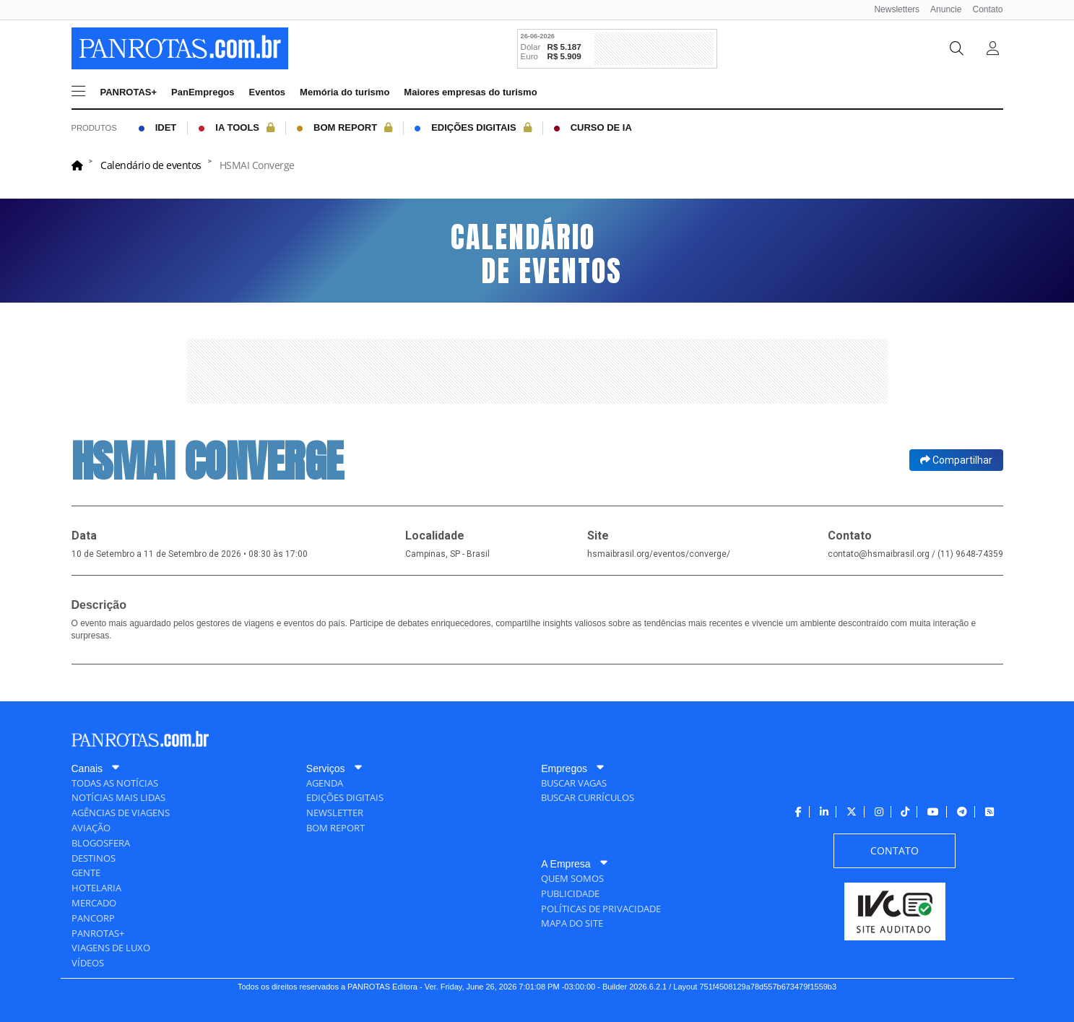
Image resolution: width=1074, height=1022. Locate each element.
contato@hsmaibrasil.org (879, 554)
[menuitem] (891, 10)
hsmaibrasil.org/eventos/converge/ (658, 554)
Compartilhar (956, 460)
